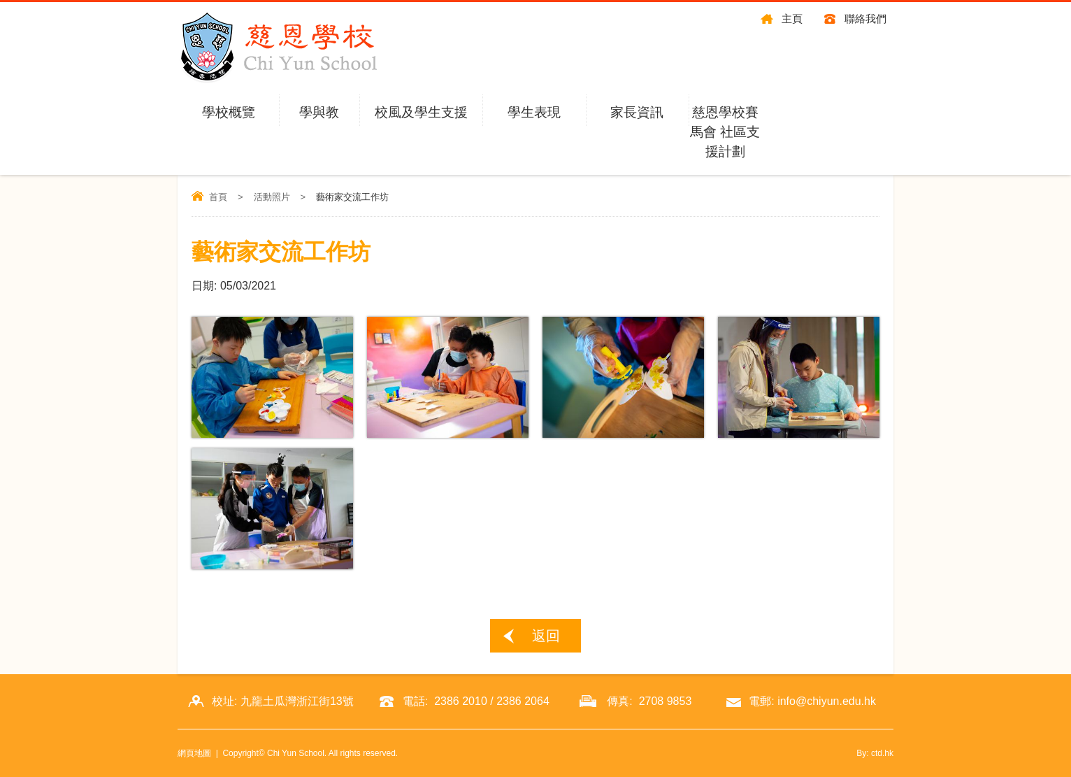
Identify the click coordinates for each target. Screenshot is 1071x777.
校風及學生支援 (421, 112)
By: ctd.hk (874, 753)
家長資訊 (636, 112)
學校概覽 (228, 112)
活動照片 (272, 197)
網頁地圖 (194, 753)
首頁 (218, 197)
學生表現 (534, 112)
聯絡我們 (865, 18)
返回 (546, 635)
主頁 (792, 18)
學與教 (319, 112)
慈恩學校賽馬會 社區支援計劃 (725, 132)
